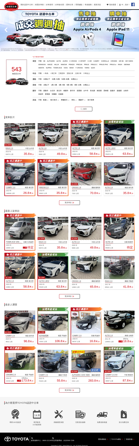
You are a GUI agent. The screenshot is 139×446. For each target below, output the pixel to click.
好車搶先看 (59, 5)
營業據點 (78, 5)
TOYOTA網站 (117, 435)
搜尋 (84, 105)
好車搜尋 (49, 5)
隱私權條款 (103, 435)
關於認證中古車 (27, 5)
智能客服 (130, 435)
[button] (6, 28)
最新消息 (97, 5)
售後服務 (88, 5)
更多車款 (69, 199)
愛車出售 (69, 5)
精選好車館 (39, 5)
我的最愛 (111, 5)
